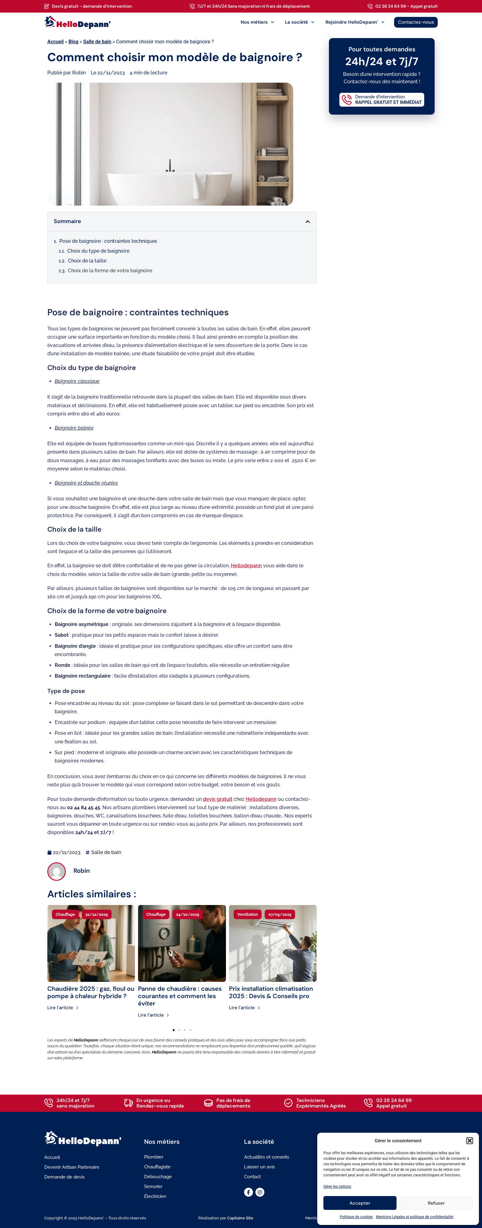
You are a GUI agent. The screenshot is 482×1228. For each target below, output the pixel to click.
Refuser (436, 1203)
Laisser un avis (259, 1167)
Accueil (55, 42)
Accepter (360, 1203)
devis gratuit (217, 799)
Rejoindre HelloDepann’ (355, 22)
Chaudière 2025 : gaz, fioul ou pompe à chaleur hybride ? (90, 992)
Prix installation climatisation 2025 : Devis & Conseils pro (271, 992)
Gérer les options (337, 1186)
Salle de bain (97, 42)
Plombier (153, 1157)
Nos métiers (257, 22)
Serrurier (153, 1186)
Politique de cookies (356, 1217)
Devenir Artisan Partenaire (71, 1167)
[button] (470, 1141)
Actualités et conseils (266, 1157)
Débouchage (158, 1176)
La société (299, 22)
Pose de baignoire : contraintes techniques (108, 241)
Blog (73, 42)
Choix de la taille (87, 261)
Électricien (155, 1196)
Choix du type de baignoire (98, 251)
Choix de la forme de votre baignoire (110, 271)
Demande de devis (64, 1177)
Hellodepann (246, 566)
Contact (252, 1176)
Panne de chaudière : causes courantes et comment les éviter (180, 996)
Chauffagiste (157, 1167)
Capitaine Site (240, 1218)
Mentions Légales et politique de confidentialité (414, 1217)
